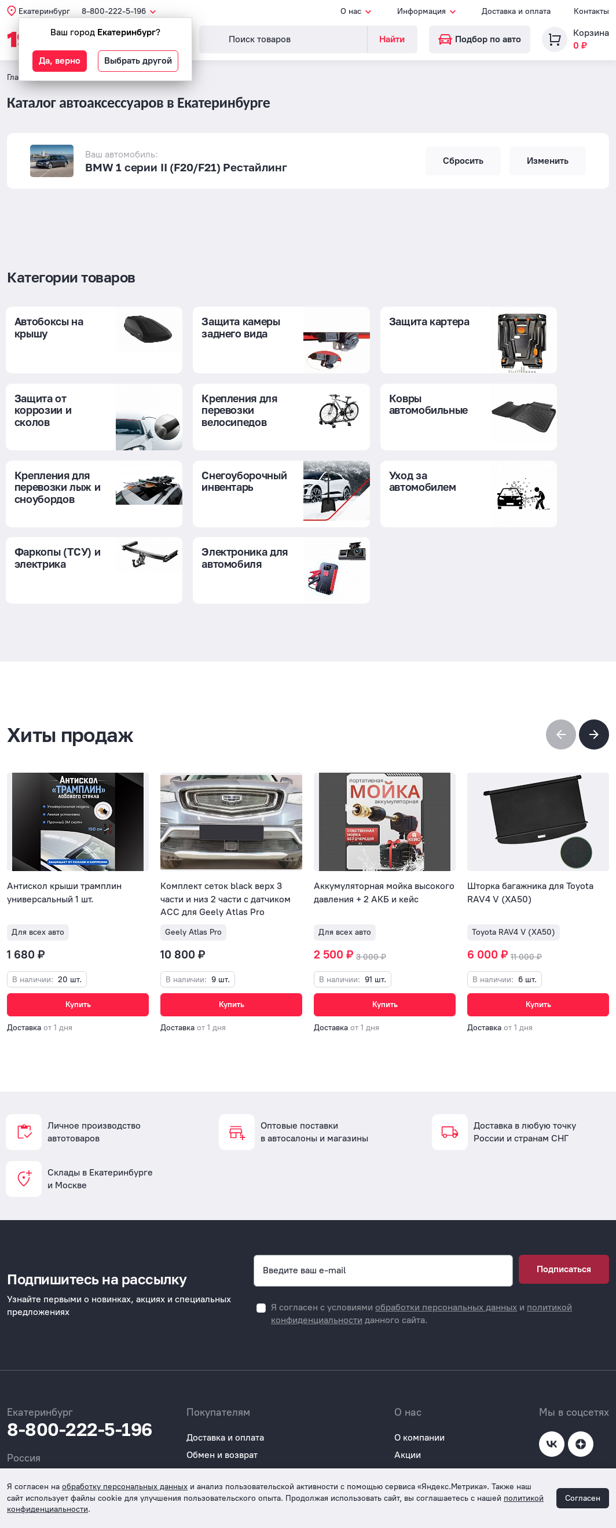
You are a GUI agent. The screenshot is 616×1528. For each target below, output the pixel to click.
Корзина (591, 32)
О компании (419, 1388)
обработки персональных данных (446, 1257)
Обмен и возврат (222, 1406)
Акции (407, 1406)
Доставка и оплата (516, 11)
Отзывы (202, 1458)
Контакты (591, 11)
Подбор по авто (479, 39)
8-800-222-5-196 (79, 1380)
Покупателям (214, 1440)
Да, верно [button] (59, 60)
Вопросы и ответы (224, 1423)
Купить (78, 942)
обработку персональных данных (125, 1487)
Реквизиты (417, 1440)
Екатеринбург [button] (44, 11)
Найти (392, 39)
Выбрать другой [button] (138, 60)
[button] (594, 673)
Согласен (582, 1498)
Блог (404, 1423)
